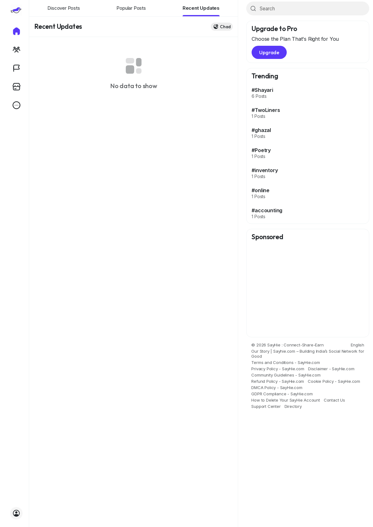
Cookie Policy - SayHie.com (334, 381)
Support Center (265, 406)
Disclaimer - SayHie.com (331, 368)
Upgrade (269, 52)
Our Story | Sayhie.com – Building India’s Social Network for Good (307, 354)
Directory (293, 406)
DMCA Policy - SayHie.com (276, 387)
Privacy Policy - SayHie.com (277, 368)
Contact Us (334, 400)
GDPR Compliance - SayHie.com (281, 393)
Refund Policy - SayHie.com (277, 381)
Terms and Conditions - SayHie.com (285, 362)
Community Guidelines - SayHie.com (285, 374)
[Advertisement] (308, 289)
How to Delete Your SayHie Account (285, 400)
